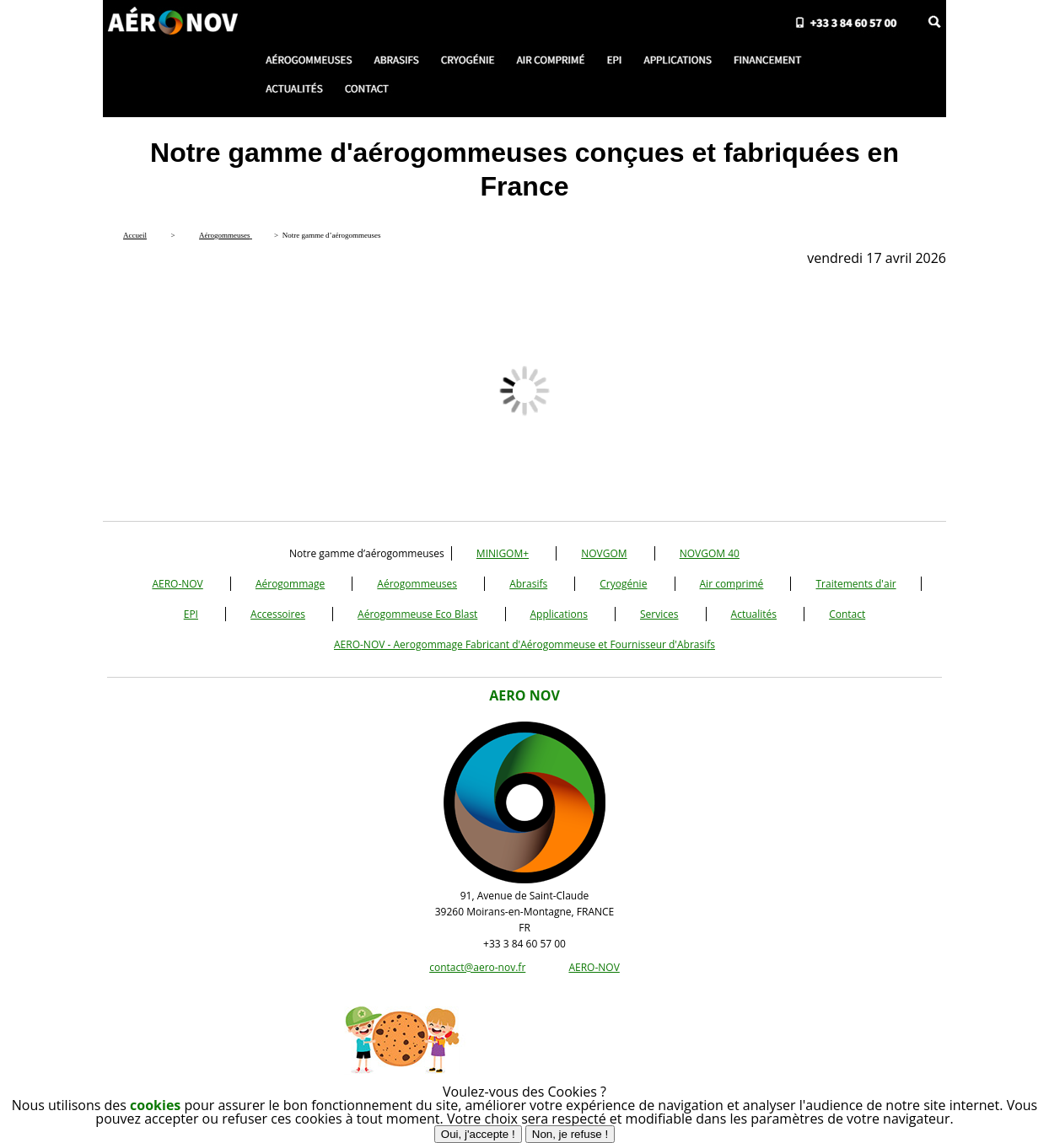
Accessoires (277, 614)
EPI (191, 614)
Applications (559, 614)
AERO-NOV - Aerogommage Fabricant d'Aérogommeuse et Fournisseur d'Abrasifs (524, 644)
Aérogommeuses (417, 584)
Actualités (754, 614)
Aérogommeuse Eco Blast (417, 614)
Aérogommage (290, 584)
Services (659, 614)
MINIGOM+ (502, 553)
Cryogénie (623, 584)
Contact (847, 614)
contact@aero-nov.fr (477, 967)
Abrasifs (528, 584)
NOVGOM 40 (710, 553)
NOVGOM (604, 553)
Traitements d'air (855, 584)
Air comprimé (732, 584)
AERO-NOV (177, 584)
